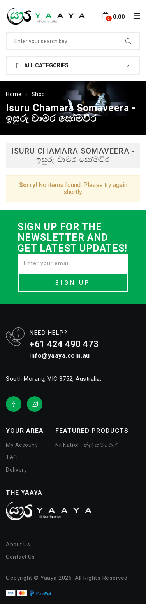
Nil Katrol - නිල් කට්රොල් (86, 445)
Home (13, 94)
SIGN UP (73, 283)
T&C (11, 457)
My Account (21, 445)
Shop (38, 94)
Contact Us (20, 557)
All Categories (42, 65)
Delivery (16, 470)
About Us (18, 544)
